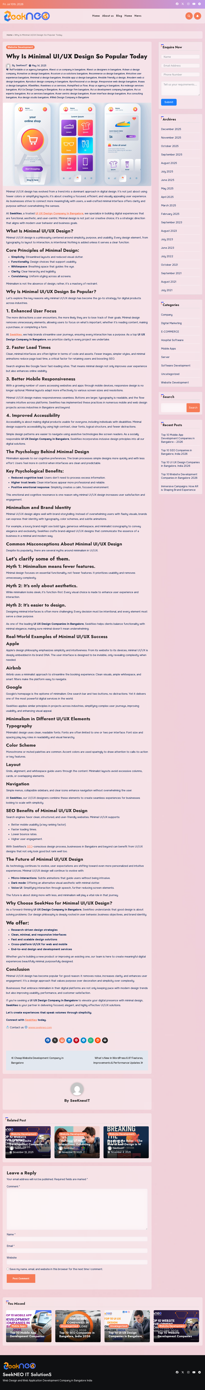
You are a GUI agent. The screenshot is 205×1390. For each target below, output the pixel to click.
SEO (30, 846)
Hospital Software (172, 340)
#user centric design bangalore (72, 93)
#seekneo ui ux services (53, 85)
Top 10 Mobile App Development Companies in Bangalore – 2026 (178, 438)
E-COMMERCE (170, 331)
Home (96, 16)
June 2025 (167, 180)
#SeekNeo (33, 85)
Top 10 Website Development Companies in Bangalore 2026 (26, 1144)
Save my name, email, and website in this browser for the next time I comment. (56, 1269)
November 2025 (171, 137)
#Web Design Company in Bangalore (69, 97)
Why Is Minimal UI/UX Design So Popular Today (77, 56)
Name (11, 1234)
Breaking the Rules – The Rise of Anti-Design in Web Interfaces (126, 1144)
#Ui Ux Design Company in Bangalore (38, 89)
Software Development (175, 365)
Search (168, 397)
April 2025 (167, 197)
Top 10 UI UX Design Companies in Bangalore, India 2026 (180, 464)
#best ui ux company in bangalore (67, 69)
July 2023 (167, 239)
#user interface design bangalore (108, 93)
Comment (13, 1186)
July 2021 (166, 290)
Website (12, 1257)
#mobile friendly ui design (112, 77)
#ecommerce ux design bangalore (107, 73)
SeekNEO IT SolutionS (27, 1374)
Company (166, 314)
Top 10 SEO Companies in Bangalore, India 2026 (176, 452)
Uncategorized (170, 374)
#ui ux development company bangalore (111, 89)
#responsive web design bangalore (118, 81)
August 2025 (169, 163)
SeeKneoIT (22, 65)
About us (108, 16)
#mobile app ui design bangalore (79, 77)
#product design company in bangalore (47, 81)
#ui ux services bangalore (40, 93)
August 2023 (169, 231)
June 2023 (167, 248)
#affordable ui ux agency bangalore (28, 69)
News (137, 16)
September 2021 (171, 273)
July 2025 (167, 171)
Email (11, 1245)
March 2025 (168, 205)
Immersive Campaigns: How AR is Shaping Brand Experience (179, 488)
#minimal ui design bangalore (45, 77)
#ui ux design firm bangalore (74, 89)
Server (165, 357)
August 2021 (168, 281)
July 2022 (167, 256)
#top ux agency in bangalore (104, 85)
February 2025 (170, 214)
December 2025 (171, 129)
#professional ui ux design (83, 81)
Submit (168, 102)
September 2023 (171, 222)
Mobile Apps (168, 348)
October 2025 (170, 146)
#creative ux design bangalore (33, 73)
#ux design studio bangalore (33, 97)
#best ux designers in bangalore (104, 69)
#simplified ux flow (77, 85)
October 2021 (169, 264)
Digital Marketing (171, 323)
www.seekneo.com (40, 1027)
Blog (119, 16)
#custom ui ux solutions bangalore (69, 73)
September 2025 (171, 154)
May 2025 (167, 188)
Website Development (20, 47)
